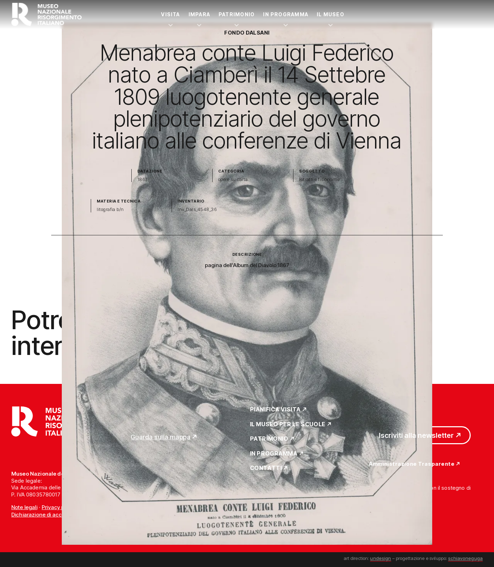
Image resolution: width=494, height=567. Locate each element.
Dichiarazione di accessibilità (47, 514)
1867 (142, 179)
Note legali (24, 507)
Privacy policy (59, 507)
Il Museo (330, 14)
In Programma (285, 14)
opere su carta (233, 179)
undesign (380, 558)
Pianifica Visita (275, 409)
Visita (170, 14)
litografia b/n (110, 209)
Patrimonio (237, 14)
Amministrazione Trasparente (411, 464)
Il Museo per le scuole (288, 424)
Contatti (266, 468)
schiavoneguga (465, 558)
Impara (199, 14)
